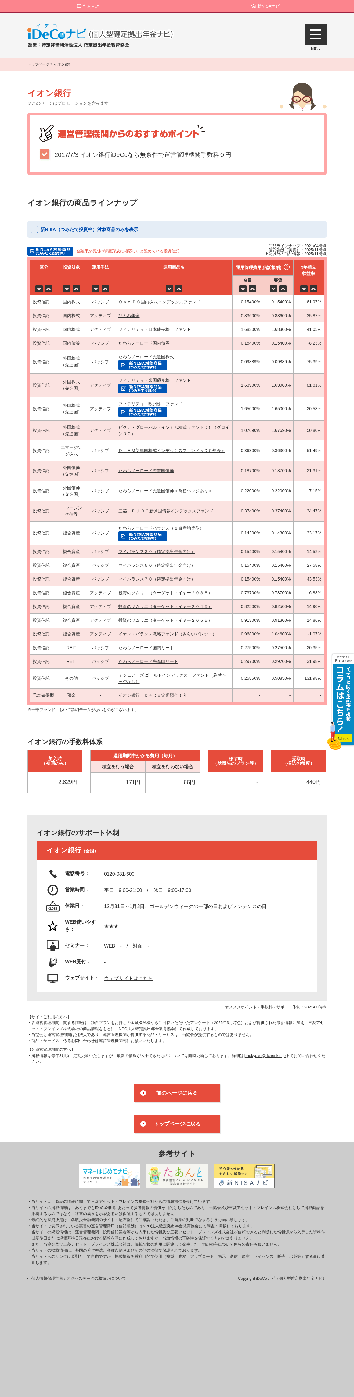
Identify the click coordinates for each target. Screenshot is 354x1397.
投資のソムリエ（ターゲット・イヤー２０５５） (165, 620)
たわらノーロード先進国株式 (146, 356)
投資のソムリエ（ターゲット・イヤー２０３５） (165, 592)
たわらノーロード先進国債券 (146, 470)
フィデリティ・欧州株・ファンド (150, 403)
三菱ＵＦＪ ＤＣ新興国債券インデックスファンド (166, 510)
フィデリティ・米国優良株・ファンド (154, 380)
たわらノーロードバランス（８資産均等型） (161, 528)
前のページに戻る (177, 1093)
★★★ (111, 926)
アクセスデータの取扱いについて (96, 1278)
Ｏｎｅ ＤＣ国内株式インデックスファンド (159, 301)
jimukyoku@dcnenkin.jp (265, 1055)
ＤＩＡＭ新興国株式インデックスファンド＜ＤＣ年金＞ (171, 450)
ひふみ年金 (129, 315)
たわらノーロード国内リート (146, 647)
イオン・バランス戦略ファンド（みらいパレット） (167, 634)
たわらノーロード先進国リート (148, 661)
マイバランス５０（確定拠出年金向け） (156, 565)
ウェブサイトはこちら (128, 978)
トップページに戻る (177, 1124)
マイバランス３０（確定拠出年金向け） (156, 551)
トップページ (38, 64)
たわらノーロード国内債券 (144, 343)
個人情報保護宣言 (47, 1278)
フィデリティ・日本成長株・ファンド (154, 329)
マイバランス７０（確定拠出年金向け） (156, 579)
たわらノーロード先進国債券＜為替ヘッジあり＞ (165, 490)
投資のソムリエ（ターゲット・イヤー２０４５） (165, 606)
